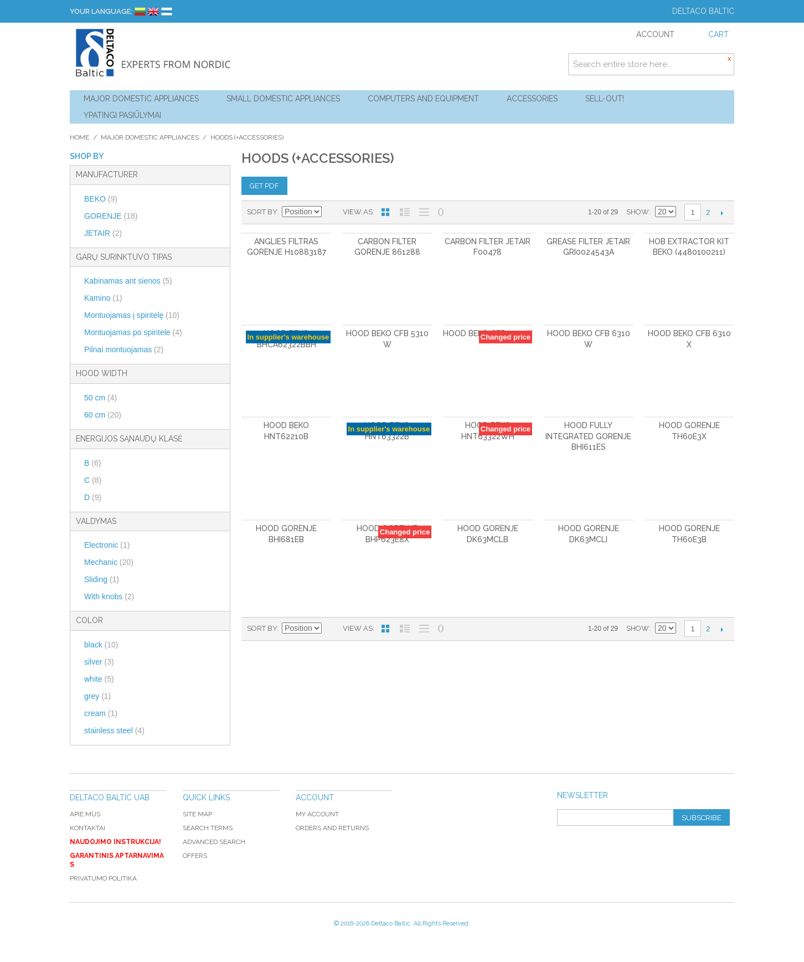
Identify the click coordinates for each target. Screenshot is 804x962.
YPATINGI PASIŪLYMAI (122, 115)
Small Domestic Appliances (283, 98)
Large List (424, 212)
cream (100, 713)
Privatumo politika (103, 878)
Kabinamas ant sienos (128, 280)
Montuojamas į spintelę (131, 315)
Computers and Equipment (423, 98)
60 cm (102, 414)
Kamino (103, 298)
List (404, 212)
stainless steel (114, 730)
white (99, 679)
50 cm (100, 397)
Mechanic (108, 562)
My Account (317, 814)
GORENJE (110, 216)
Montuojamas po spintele (133, 332)
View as (358, 212)
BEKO (100, 198)
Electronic (107, 545)
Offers (195, 856)
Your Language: (101, 11)
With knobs (109, 596)
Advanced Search (214, 842)
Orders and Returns (332, 828)
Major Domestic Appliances (141, 98)
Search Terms (208, 828)
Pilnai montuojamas (123, 349)
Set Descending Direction (331, 212)
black (101, 644)
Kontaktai (87, 828)
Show (637, 212)
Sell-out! (604, 98)
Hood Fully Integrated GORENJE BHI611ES (588, 436)
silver (99, 661)
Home (79, 137)
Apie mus (85, 814)
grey (97, 696)
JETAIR (103, 233)
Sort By (262, 212)
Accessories (532, 98)
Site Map (197, 814)
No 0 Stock (440, 212)
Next (722, 212)
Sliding (101, 579)
